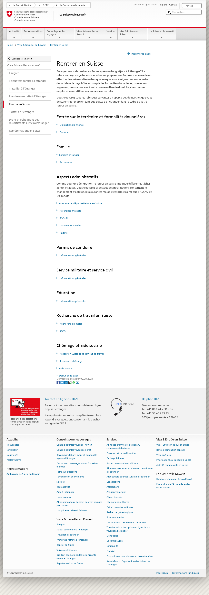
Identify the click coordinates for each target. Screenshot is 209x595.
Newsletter (12, 450)
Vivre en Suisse (163, 455)
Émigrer (61, 524)
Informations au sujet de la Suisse (173, 460)
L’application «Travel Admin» (72, 510)
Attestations (113, 487)
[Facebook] (58, 382)
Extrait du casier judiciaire (120, 507)
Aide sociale (65, 368)
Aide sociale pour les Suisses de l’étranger (128, 477)
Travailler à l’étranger (68, 534)
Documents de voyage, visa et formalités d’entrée (77, 465)
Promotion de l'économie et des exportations (173, 486)
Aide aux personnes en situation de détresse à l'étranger (129, 470)
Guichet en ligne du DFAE (62, 399)
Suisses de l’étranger (67, 550)
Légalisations (113, 482)
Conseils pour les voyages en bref (74, 450)
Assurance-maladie (70, 210)
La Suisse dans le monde (72, 5)
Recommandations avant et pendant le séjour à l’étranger (77, 457)
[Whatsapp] (74, 382)
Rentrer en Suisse (65, 545)
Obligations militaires (118, 502)
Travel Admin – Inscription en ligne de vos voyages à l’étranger (128, 529)
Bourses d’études (115, 517)
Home (10, 45)
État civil (111, 551)
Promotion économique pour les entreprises (129, 556)
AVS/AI (63, 218)
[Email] (77, 382)
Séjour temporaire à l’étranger (72, 530)
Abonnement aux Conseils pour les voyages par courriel (79, 504)
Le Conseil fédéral (22, 5)
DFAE (46, 5)
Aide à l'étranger (65, 492)
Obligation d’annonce (71, 124)
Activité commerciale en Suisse (172, 465)
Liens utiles (112, 536)
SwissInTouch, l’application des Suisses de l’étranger (128, 563)
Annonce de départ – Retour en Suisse (80, 203)
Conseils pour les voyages (59, 34)
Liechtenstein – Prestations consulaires (126, 522)
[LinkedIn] (66, 382)
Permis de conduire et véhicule (122, 463)
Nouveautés (13, 445)
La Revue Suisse (115, 541)
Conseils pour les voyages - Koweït (74, 445)
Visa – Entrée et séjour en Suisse (172, 445)
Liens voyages (64, 497)
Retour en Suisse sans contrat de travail (81, 353)
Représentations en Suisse (70, 563)
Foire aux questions (67, 472)
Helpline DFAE (151, 399)
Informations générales (72, 255)
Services (110, 34)
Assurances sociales (70, 225)
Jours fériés (12, 455)
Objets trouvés (114, 497)
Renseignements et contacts (170, 450)
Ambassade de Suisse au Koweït (23, 474)
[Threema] (70, 382)
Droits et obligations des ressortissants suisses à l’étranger (76, 557)
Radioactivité (63, 487)
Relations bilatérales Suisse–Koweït (174, 479)
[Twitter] (62, 382)
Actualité (14, 34)
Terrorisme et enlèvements (70, 477)
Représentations (33, 34)
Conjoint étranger (69, 154)
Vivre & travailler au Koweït (89, 34)
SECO (62, 331)
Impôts (63, 232)
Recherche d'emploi (70, 323)
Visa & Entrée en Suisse (132, 34)
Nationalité (112, 546)
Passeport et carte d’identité (121, 453)
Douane (64, 132)
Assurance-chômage (70, 361)
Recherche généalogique (120, 512)
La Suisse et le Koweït (162, 34)
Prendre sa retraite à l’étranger (72, 540)
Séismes (60, 482)
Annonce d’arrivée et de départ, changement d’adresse (123, 446)
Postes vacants (14, 460)
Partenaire (65, 162)
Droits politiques (115, 458)
